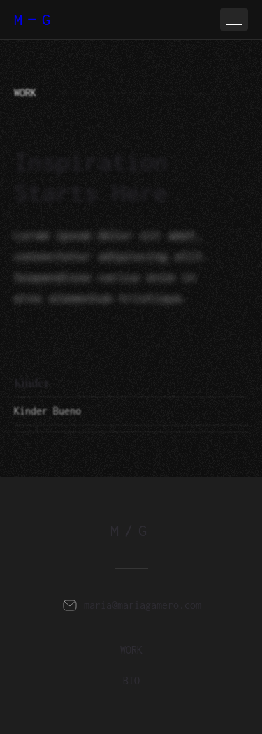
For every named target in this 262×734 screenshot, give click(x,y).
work (131, 650)
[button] (234, 19)
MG (35, 19)
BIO (131, 680)
